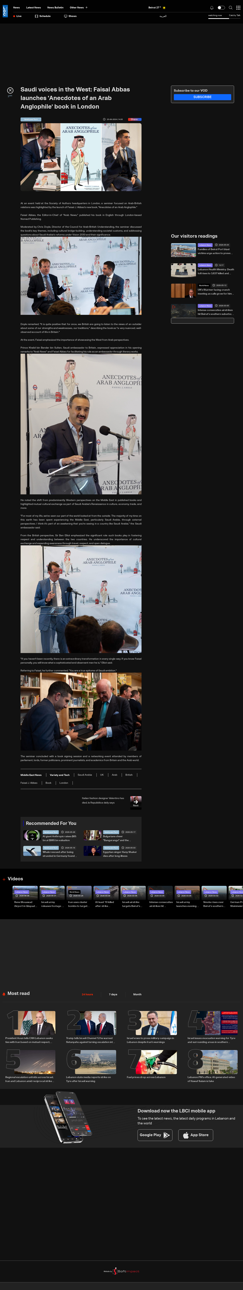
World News (204, 285)
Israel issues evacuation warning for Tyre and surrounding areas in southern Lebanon (211, 1039)
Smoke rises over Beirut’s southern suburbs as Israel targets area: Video (214, 904)
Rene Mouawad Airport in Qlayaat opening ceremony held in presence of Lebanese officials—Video (25, 904)
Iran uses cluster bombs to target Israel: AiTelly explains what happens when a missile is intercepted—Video (79, 904)
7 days (112, 994)
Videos (15, 879)
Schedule (43, 16)
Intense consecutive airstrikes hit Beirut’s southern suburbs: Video (215, 312)
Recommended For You (51, 823)
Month (136, 994)
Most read (19, 993)
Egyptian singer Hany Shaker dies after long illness (120, 854)
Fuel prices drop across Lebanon (146, 1076)
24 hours (87, 994)
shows (70, 16)
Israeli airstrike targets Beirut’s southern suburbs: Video (132, 904)
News (16, 7)
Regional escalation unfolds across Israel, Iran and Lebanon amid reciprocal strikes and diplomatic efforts (29, 1078)
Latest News (33, 7)
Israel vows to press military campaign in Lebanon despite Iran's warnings (150, 1039)
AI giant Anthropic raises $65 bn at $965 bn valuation (59, 838)
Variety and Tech (51, 832)
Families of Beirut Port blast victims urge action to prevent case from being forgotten (215, 251)
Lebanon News (205, 245)
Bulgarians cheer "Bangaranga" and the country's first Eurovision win (120, 838)
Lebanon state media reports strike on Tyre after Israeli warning (88, 1078)
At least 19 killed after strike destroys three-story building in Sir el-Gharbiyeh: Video (106, 904)
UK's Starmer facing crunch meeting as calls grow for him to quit (215, 292)
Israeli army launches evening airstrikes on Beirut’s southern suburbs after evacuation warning (187, 904)
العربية (163, 16)
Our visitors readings (194, 236)
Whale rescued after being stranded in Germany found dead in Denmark (59, 854)
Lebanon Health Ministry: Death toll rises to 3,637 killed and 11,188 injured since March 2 (216, 271)
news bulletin (55, 7)
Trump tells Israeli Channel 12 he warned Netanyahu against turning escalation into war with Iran (90, 1039)
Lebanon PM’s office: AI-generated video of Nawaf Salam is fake (211, 1078)
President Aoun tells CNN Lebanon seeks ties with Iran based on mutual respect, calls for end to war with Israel (29, 1039)
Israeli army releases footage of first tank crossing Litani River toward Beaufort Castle (52, 904)
